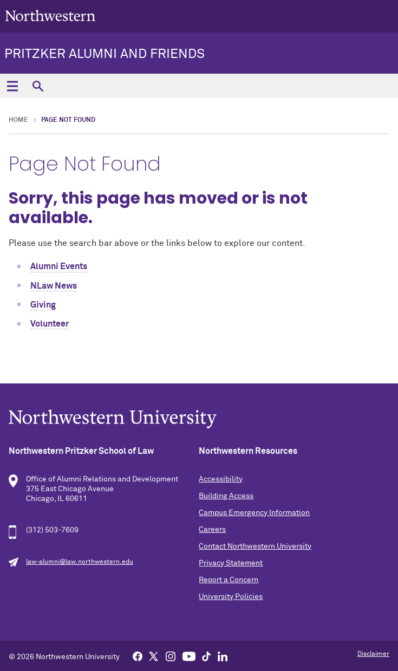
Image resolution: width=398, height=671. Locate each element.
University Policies (231, 597)
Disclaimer (373, 654)
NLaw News (53, 286)
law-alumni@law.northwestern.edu (79, 562)
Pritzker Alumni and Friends (104, 54)
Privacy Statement (231, 563)
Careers (212, 529)
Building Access (226, 496)
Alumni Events (58, 266)
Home (18, 120)
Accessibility (221, 479)
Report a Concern (228, 580)
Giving (43, 305)
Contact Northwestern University (255, 546)
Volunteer (49, 324)
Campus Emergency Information (254, 513)
